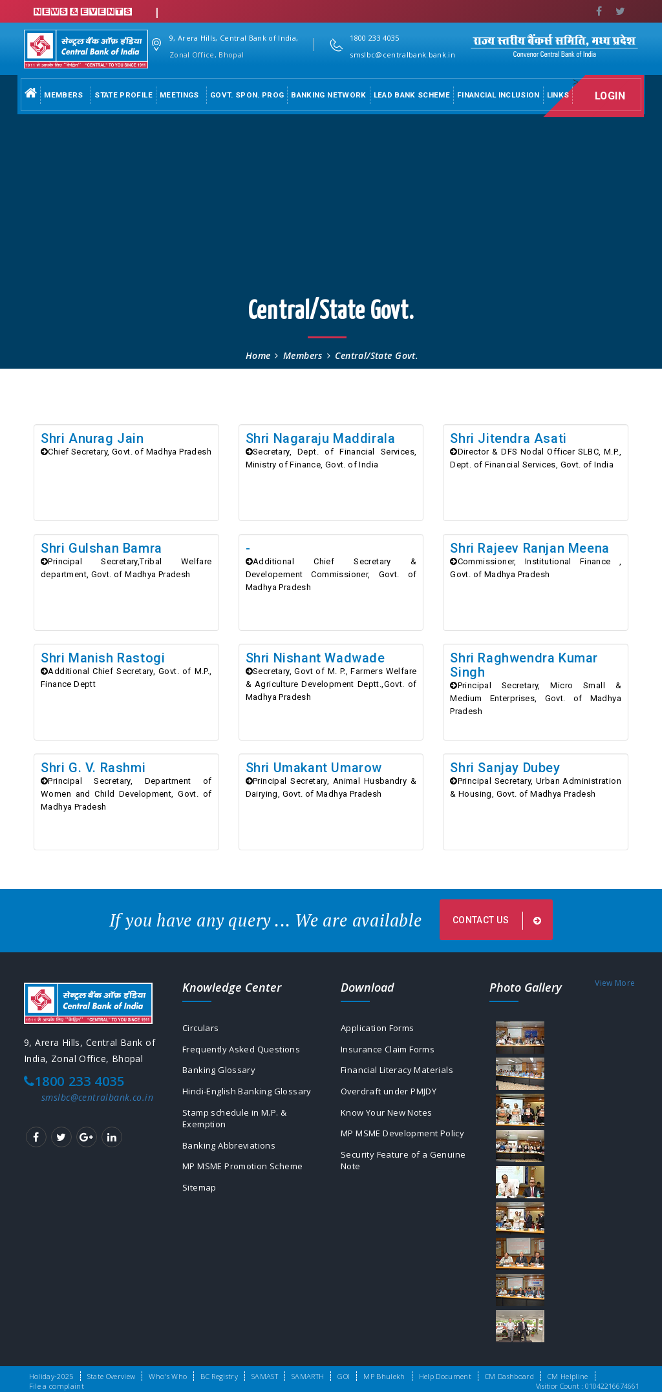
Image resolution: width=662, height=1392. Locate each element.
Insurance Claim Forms (392, 1053)
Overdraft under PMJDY (393, 1097)
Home (258, 355)
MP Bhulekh (384, 1376)
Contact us (499, 923)
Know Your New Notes (391, 1119)
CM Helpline (568, 1376)
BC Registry (219, 1376)
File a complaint (56, 1386)
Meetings (179, 94)
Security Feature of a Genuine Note (407, 1169)
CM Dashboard (509, 1376)
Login (615, 96)
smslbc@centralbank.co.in (97, 1100)
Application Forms (381, 1031)
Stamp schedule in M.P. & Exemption (238, 1125)
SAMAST (264, 1376)
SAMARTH (308, 1376)
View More (615, 985)
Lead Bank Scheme (412, 94)
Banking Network (328, 94)
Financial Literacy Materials (401, 1075)
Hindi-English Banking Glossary (250, 1097)
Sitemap (200, 1198)
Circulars (201, 1031)
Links (558, 94)
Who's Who (168, 1376)
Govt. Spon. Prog (247, 94)
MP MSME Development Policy (409, 1141)
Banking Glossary (220, 1075)
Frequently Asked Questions (244, 1053)
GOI (343, 1376)
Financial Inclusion (498, 94)
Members (63, 94)
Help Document (445, 1376)
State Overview (111, 1376)
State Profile (123, 94)
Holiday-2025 (51, 1376)
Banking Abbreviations (231, 1154)
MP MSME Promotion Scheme (249, 1176)
